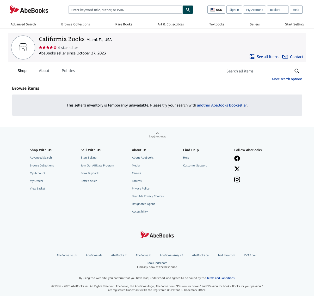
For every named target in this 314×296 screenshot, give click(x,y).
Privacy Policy (140, 188)
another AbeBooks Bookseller (222, 105)
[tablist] (46, 70)
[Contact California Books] (292, 56)
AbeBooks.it (143, 255)
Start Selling (294, 24)
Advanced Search (23, 24)
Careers (136, 173)
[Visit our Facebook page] (237, 158)
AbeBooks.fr (119, 255)
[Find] (188, 10)
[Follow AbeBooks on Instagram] (237, 180)
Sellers (255, 24)
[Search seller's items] (253, 71)
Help (296, 10)
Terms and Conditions (220, 278)
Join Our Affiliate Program (97, 165)
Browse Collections (75, 24)
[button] (297, 71)
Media (136, 165)
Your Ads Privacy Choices (148, 196)
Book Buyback (90, 173)
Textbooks (216, 24)
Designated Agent (143, 204)
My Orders (36, 181)
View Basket (37, 188)
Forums (137, 181)
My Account (254, 10)
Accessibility (140, 211)
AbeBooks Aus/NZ (171, 255)
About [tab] (44, 71)
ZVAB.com (251, 255)
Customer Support (195, 165)
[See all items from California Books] (263, 56)
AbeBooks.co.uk (66, 255)
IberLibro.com (226, 255)
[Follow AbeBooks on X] (237, 169)
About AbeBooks (143, 157)
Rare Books (123, 24)
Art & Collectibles (171, 24)
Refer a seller (89, 181)
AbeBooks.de (94, 255)
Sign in (234, 10)
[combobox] (125, 10)
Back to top (157, 137)
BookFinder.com (157, 265)
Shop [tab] (22, 71)
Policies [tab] (68, 71)
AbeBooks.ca (200, 255)
